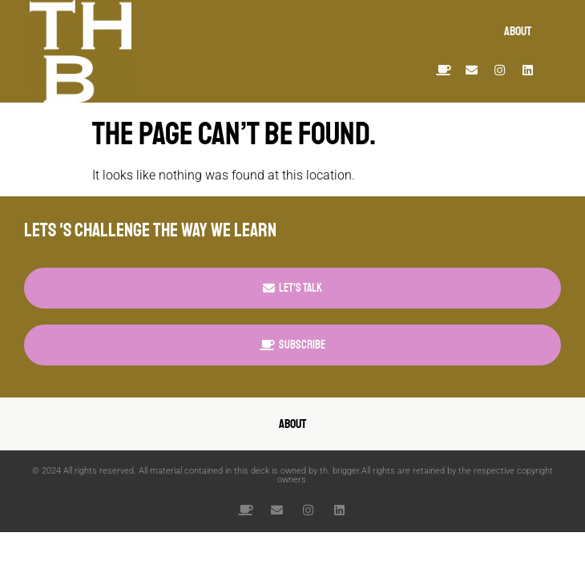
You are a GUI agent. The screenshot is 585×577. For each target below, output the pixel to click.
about (517, 31)
